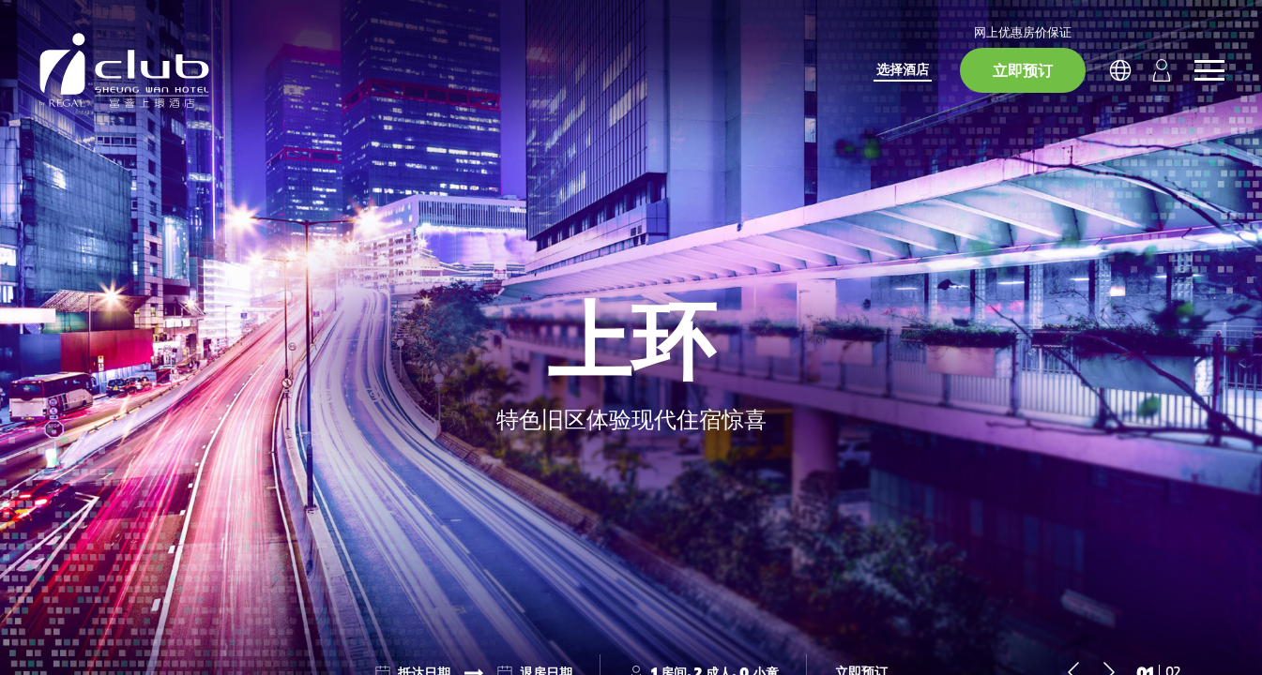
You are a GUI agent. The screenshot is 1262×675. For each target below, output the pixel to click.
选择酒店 (902, 69)
